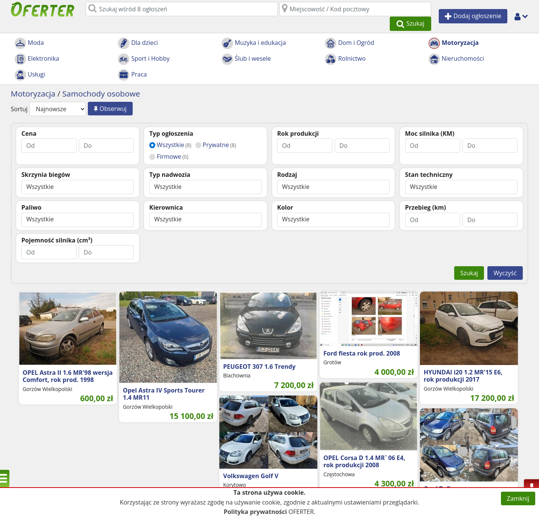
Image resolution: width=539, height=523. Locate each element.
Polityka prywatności (255, 512)
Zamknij (518, 498)
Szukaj (469, 259)
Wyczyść (504, 259)
